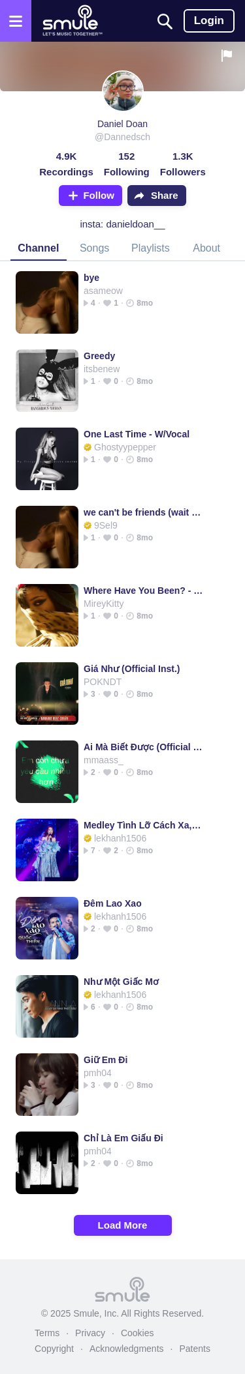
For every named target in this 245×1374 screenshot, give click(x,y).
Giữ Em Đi (105, 1060)
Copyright (54, 1348)
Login (209, 20)
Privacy (90, 1333)
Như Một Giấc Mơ (121, 981)
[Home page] (72, 21)
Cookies (137, 1333)
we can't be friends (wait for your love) (143, 512)
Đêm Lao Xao (113, 903)
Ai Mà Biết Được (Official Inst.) (143, 747)
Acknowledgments (127, 1348)
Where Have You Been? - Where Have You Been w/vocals (143, 590)
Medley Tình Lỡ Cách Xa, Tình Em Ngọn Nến (143, 825)
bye (91, 277)
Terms (47, 1333)
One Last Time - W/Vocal (136, 434)
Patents (194, 1348)
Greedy (99, 356)
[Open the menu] (15, 21)
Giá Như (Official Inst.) (132, 669)
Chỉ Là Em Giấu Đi (123, 1138)
